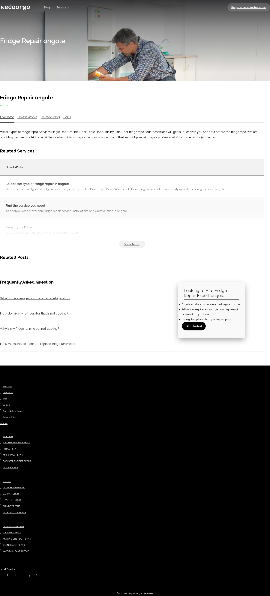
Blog (47, 7)
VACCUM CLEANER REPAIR (16, 551)
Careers (6, 405)
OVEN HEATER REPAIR (14, 545)
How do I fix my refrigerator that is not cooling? (34, 313)
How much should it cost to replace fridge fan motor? (38, 344)
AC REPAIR (8, 436)
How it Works (27, 117)
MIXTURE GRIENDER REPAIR (17, 539)
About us (7, 386)
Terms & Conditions (12, 411)
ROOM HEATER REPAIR (14, 487)
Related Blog (50, 117)
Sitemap (4, 423)
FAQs (67, 117)
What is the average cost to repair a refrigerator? (35, 298)
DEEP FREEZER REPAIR (14, 512)
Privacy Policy (9, 417)
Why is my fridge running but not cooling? (29, 328)
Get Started (194, 326)
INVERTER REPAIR (12, 500)
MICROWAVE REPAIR (13, 455)
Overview (7, 117)
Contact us (8, 392)
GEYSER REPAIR (10, 467)
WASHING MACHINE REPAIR (16, 442)
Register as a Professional (248, 7)
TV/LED (7, 481)
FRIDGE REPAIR (10, 449)
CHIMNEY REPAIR (11, 506)
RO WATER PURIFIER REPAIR (17, 461)
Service (61, 7)
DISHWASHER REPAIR (13, 526)
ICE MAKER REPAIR (12, 532)
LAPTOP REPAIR (11, 494)
